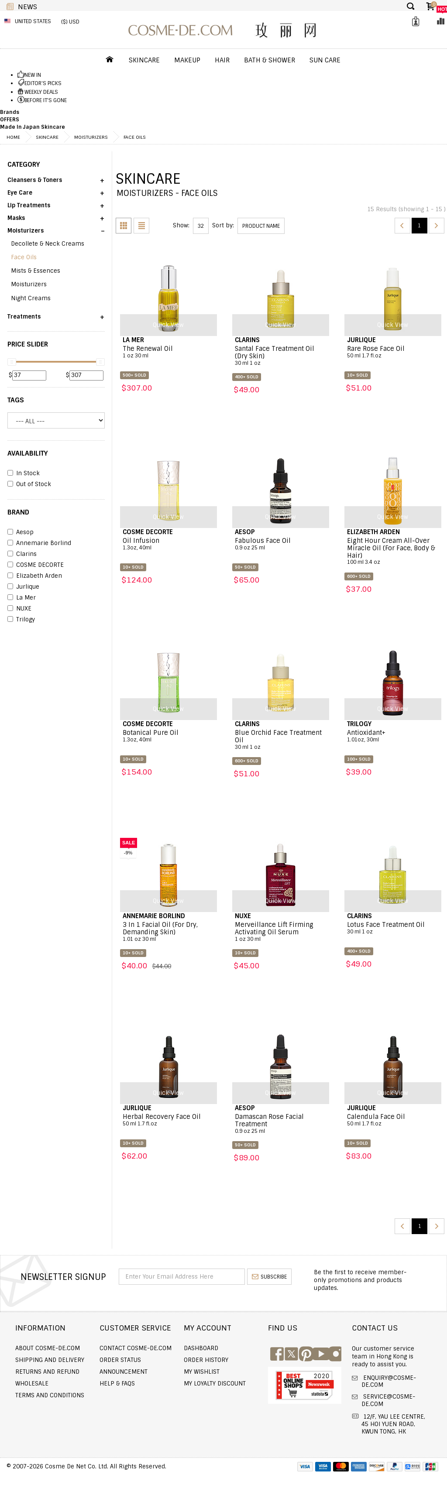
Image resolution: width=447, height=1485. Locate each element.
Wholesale (31, 1383)
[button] (56, 183)
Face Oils (135, 137)
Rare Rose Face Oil (393, 352)
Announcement (124, 1371)
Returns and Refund (47, 1371)
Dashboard (201, 1348)
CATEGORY (23, 164)
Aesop (20, 532)
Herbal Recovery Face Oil (168, 1120)
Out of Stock (29, 484)
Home (13, 137)
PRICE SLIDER (27, 344)
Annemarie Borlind (39, 543)
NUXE (19, 608)
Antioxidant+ (393, 736)
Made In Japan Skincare (32, 126)
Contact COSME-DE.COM (136, 1348)
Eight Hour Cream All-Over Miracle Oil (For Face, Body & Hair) (393, 551)
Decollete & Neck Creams (47, 243)
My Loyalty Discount (215, 1383)
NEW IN (32, 75)
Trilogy (21, 619)
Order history (206, 1360)
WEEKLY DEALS (41, 92)
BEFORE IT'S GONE (45, 100)
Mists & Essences (35, 270)
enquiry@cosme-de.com (388, 1381)
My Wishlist (202, 1371)
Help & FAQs (117, 1383)
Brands (9, 112)
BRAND (18, 512)
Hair (222, 60)
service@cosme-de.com (388, 1400)
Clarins (22, 554)
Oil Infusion (168, 544)
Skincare (144, 60)
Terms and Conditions (49, 1395)
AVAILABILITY (27, 453)
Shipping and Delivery (49, 1360)
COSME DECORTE (35, 565)
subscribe (269, 1276)
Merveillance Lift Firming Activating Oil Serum (281, 932)
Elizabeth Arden (34, 576)
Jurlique (23, 586)
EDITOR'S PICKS (43, 83)
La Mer (21, 597)
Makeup (187, 60)
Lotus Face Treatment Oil (393, 928)
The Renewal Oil (168, 352)
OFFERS (9, 119)
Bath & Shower (269, 60)
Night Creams (31, 298)
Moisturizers (91, 137)
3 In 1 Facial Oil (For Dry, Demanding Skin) (168, 932)
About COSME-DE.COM (47, 1348)
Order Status (120, 1360)
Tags (15, 400)
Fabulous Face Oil (281, 544)
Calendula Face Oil (393, 1120)
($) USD (70, 21)
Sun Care (324, 60)
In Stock (23, 473)
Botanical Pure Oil (168, 736)
